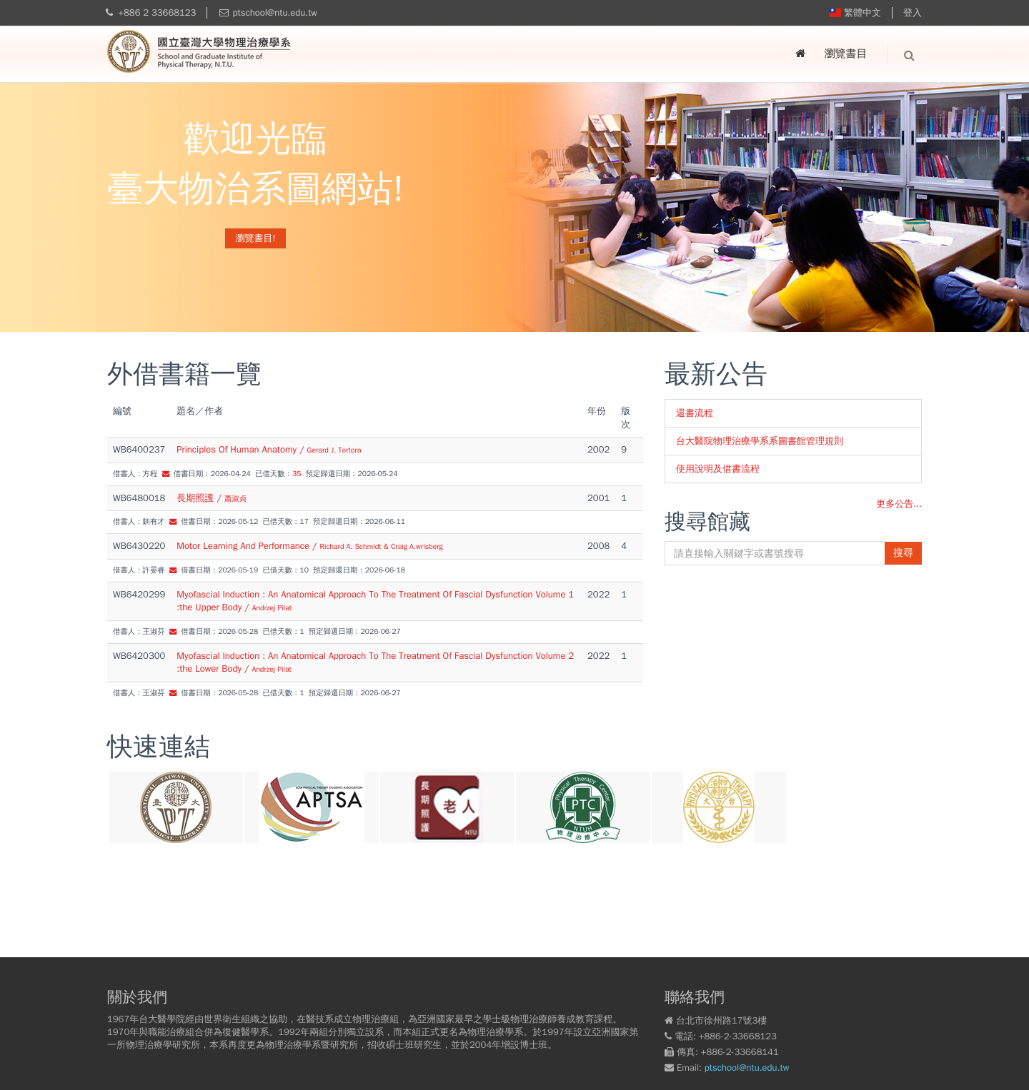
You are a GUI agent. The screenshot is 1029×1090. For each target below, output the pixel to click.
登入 (912, 12)
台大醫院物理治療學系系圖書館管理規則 (759, 441)
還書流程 (694, 413)
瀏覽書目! (256, 238)
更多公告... (899, 504)
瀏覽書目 (846, 53)
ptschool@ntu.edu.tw (275, 12)
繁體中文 (855, 12)
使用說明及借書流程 (718, 469)
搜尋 (903, 553)
